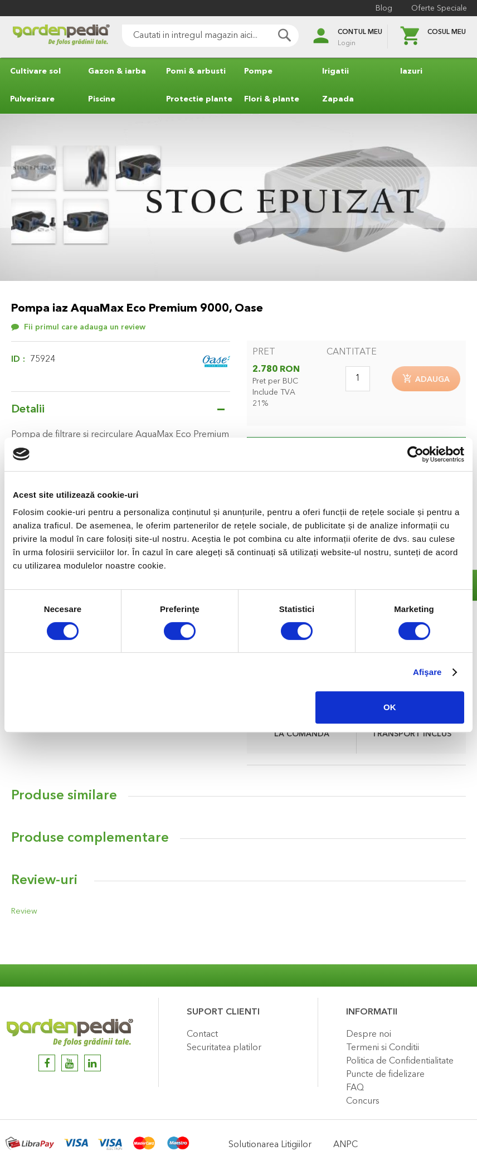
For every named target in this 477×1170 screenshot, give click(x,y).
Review (23, 912)
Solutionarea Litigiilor (269, 1144)
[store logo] (55, 37)
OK (389, 707)
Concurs (362, 1101)
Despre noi (368, 1034)
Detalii (28, 409)
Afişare (427, 672)
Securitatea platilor (224, 1047)
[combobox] (205, 36)
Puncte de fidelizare (385, 1074)
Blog (382, 8)
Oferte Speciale (438, 8)
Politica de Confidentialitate (400, 1061)
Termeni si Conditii (382, 1047)
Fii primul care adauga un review (84, 327)
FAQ (355, 1088)
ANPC (345, 1144)
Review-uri (44, 881)
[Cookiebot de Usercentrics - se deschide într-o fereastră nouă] (415, 454)
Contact (202, 1034)
